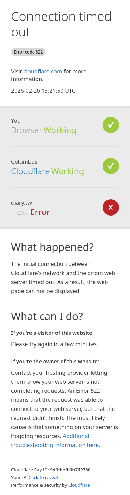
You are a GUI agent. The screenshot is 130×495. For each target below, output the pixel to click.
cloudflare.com (42, 71)
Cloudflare (30, 171)
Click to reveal (43, 477)
